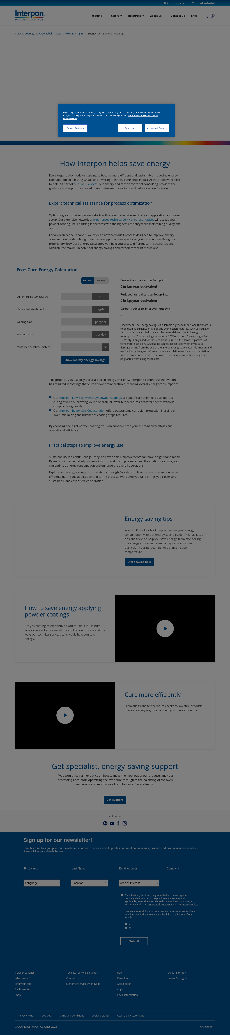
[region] (116, 120)
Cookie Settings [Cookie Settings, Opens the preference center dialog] (75, 128)
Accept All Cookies (157, 128)
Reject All (130, 128)
